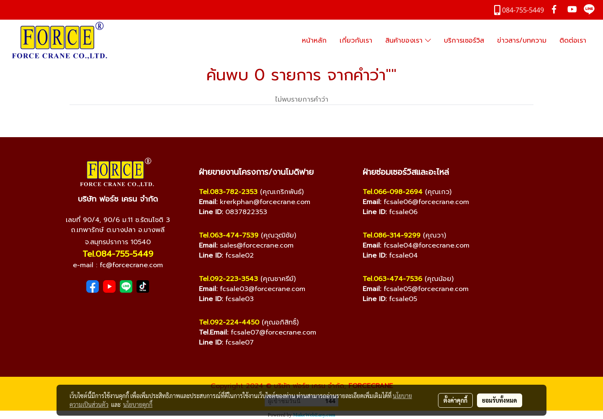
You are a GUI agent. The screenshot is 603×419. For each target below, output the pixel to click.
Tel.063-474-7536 (392, 279)
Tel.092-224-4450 (229, 322)
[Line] (126, 286)
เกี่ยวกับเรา (356, 41)
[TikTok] (143, 286)
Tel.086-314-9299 (391, 235)
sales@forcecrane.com (257, 245)
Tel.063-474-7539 (228, 235)
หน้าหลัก (314, 41)
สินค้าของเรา (408, 41)
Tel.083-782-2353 (228, 192)
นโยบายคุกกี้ (137, 404)
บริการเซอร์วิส (464, 41)
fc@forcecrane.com (131, 265)
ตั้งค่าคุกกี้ (455, 400)
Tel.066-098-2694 (393, 192)
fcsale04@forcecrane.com (426, 245)
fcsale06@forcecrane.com (426, 202)
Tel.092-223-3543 (228, 279)
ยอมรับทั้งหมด (499, 400)
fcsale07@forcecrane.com (273, 332)
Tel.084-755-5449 (117, 254)
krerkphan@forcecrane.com (265, 202)
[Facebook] (92, 286)
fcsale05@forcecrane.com (426, 289)
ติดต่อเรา (572, 41)
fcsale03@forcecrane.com (262, 289)
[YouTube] (109, 286)
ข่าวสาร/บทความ (521, 41)
